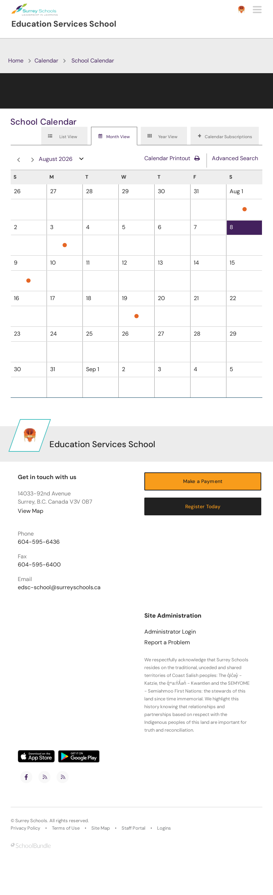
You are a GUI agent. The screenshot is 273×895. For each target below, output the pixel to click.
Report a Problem (167, 642)
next (32, 160)
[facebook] (26, 777)
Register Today (203, 506)
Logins (164, 828)
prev (18, 160)
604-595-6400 (39, 564)
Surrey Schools (31, 821)
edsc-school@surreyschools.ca (59, 587)
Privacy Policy (25, 828)
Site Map (100, 828)
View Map (30, 511)
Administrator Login (170, 631)
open (81, 160)
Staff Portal (133, 828)
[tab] (64, 136)
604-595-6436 (39, 542)
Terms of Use (66, 828)
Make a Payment (203, 481)
